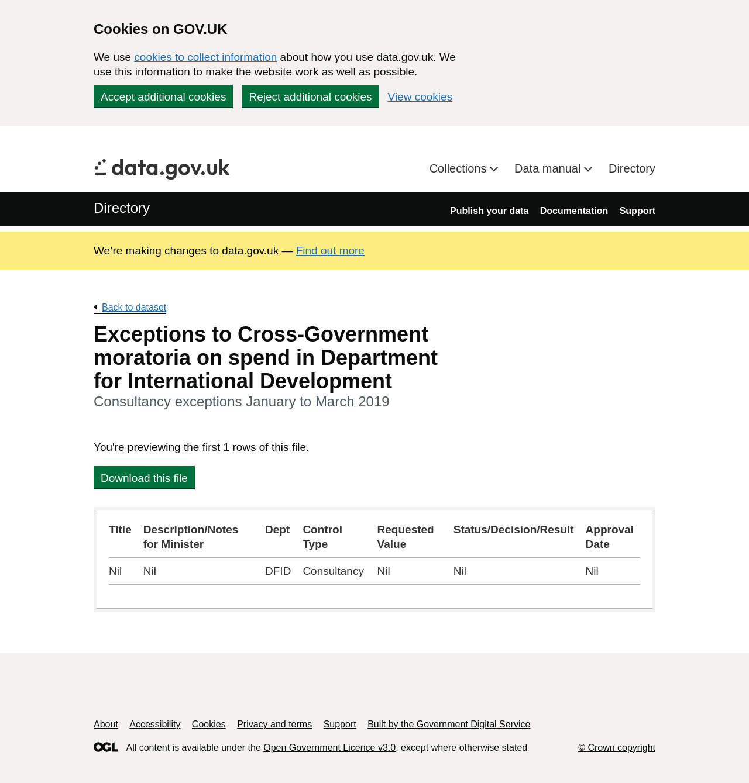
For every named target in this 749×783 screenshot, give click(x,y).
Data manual (549, 168)
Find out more (330, 250)
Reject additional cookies (310, 97)
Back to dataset (134, 307)
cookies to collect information (205, 57)
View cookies (420, 96)
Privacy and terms (274, 724)
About (106, 724)
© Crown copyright (616, 748)
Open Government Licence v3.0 (329, 748)
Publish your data (489, 211)
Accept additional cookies (163, 97)
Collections (460, 168)
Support (637, 211)
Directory (632, 168)
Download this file (144, 478)
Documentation (574, 211)
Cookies (209, 724)
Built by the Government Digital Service (448, 724)
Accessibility (154, 724)
